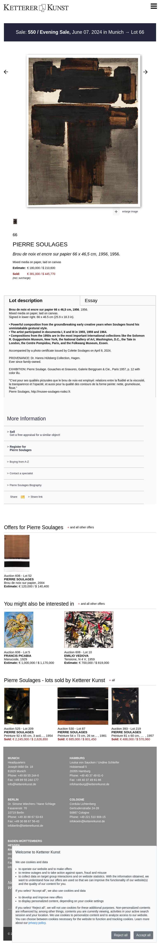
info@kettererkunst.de (22, 784)
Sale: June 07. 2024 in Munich (70, 32)
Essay (91, 300)
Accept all (143, 935)
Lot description (25, 300)
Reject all (121, 935)
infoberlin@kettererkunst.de (25, 825)
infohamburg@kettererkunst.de (89, 784)
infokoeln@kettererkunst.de (87, 821)
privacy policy (37, 922)
